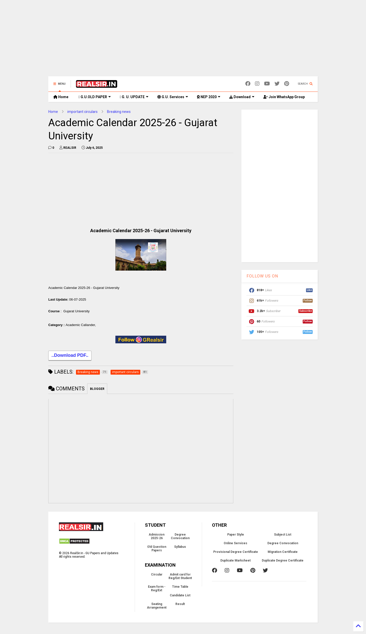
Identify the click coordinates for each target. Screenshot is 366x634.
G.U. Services (172, 97)
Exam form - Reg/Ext (156, 592)
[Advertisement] (183, 40)
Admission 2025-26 (156, 540)
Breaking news (119, 112)
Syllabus (180, 550)
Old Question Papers (156, 552)
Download (241, 97)
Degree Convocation (180, 540)
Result (180, 608)
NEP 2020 (208, 97)
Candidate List (180, 599)
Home (60, 97)
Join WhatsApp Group (284, 97)
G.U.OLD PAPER (95, 97)
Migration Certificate (283, 555)
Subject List (282, 538)
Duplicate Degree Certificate (282, 564)
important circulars (82, 112)
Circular (156, 578)
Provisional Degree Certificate (235, 555)
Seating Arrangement (156, 609)
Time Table (180, 590)
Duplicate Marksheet (235, 564)
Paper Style (235, 538)
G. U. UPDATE (134, 97)
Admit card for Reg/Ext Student (180, 580)
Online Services (235, 547)
